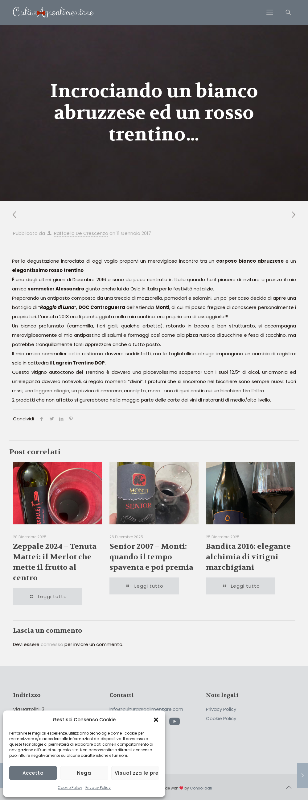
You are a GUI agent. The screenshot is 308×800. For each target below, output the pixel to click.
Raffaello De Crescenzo (81, 233)
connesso (52, 644)
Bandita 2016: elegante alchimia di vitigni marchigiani (248, 557)
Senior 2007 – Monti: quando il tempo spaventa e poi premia (151, 557)
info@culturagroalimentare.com (146, 709)
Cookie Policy (70, 787)
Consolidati (201, 788)
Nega (84, 773)
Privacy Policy (98, 787)
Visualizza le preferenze (137, 773)
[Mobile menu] (270, 12)
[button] (156, 720)
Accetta (33, 773)
